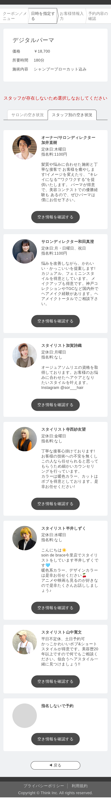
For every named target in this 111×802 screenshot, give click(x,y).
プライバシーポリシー (43, 786)
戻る (58, 765)
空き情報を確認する (55, 217)
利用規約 (80, 786)
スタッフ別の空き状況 (72, 115)
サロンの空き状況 (27, 115)
